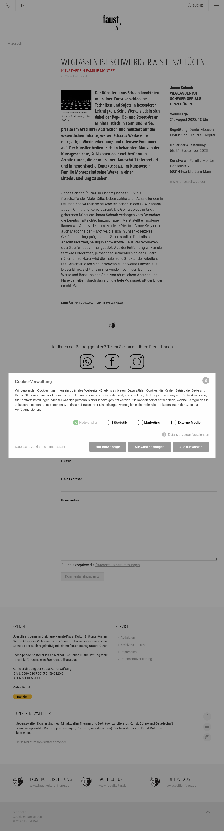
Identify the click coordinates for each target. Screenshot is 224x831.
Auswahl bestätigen (149, 447)
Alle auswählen (190, 447)
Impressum (57, 446)
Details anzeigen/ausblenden (188, 434)
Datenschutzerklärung (30, 446)
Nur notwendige (108, 447)
